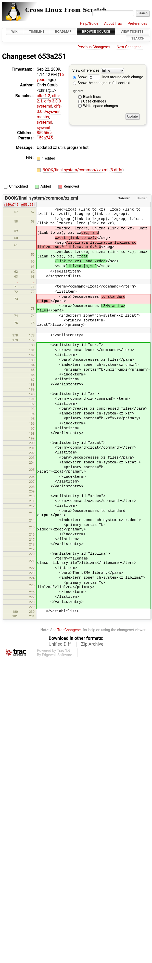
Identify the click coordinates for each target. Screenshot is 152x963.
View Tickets (132, 31)
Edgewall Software (57, 655)
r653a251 (28, 204)
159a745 (45, 138)
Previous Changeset (94, 47)
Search (138, 39)
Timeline (37, 31)
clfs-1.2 (43, 95)
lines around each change (115, 77)
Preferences (137, 23)
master (43, 116)
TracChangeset (69, 630)
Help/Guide (89, 23)
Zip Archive (92, 644)
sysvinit (43, 127)
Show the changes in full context (102, 83)
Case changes (94, 101)
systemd (44, 122)
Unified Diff (60, 644)
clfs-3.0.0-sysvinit (49, 109)
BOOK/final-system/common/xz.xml (76, 169)
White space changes (100, 106)
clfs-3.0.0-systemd (49, 104)
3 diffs (116, 169)
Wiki (15, 31)
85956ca (45, 132)
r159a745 (11, 204)
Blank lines (92, 97)
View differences (86, 70)
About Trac (113, 23)
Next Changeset (130, 47)
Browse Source (96, 31)
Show (80, 77)
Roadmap (63, 31)
